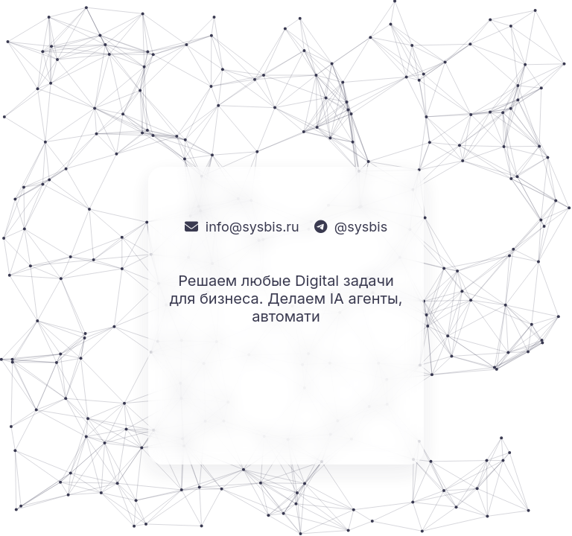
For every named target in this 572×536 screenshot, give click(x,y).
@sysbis (360, 226)
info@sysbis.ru (252, 226)
